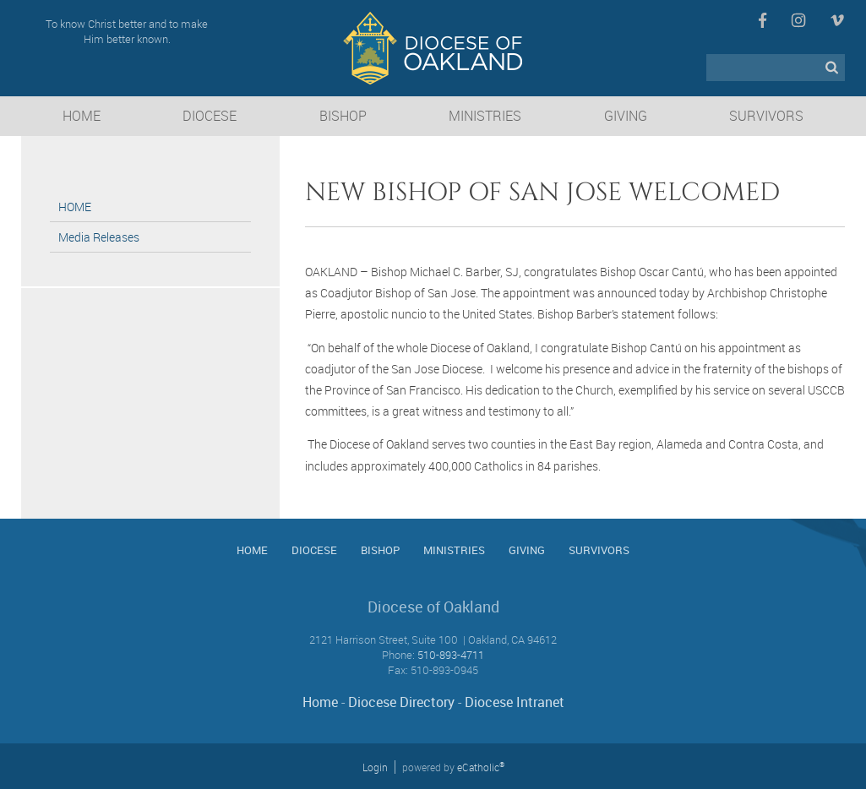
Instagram (798, 20)
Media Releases (98, 237)
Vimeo (837, 20)
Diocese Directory (401, 702)
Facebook (762, 20)
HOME (74, 207)
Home (320, 702)
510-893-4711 (450, 654)
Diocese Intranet (514, 702)
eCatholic (480, 767)
